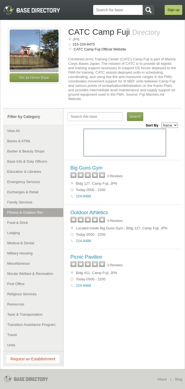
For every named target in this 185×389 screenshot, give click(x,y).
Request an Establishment (32, 359)
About (162, 379)
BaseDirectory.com (29, 378)
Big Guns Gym (86, 168)
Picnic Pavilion (86, 257)
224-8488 (83, 196)
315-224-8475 (84, 44)
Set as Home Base (34, 78)
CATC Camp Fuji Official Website (100, 49)
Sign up (173, 10)
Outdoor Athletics (89, 212)
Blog (178, 379)
